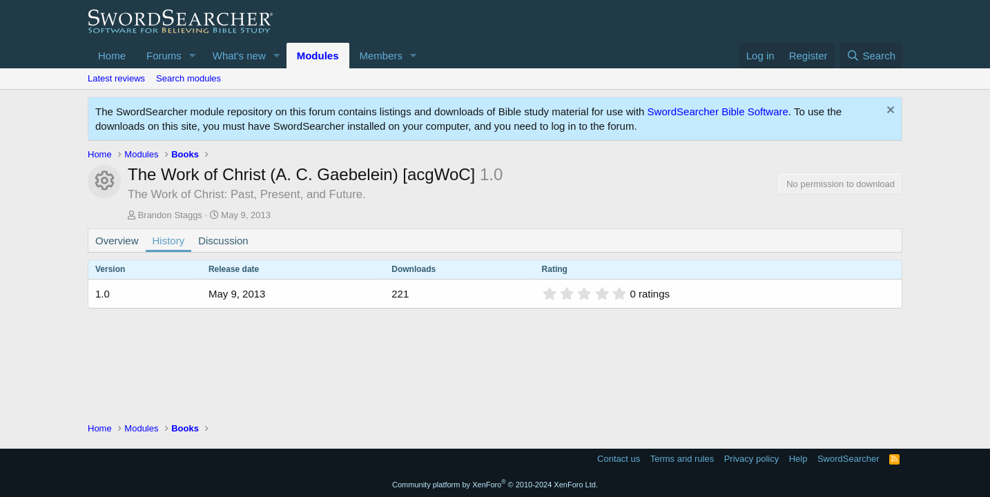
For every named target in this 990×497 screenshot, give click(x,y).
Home (112, 55)
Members (381, 55)
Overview (117, 240)
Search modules (188, 78)
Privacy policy (751, 459)
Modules (318, 55)
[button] (192, 55)
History (169, 240)
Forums (164, 55)
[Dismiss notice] (889, 111)
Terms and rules (682, 459)
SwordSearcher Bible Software (718, 111)
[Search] (870, 55)
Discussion (223, 240)
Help (798, 459)
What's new (239, 55)
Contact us (618, 459)
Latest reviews (116, 78)
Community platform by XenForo (495, 484)
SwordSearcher (848, 459)
